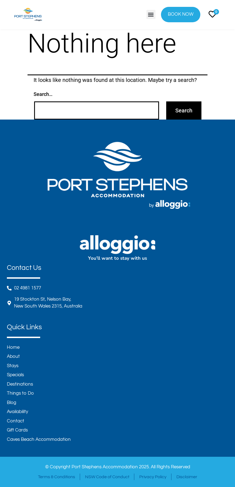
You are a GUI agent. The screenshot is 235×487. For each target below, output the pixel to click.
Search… (43, 94)
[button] (150, 14)
